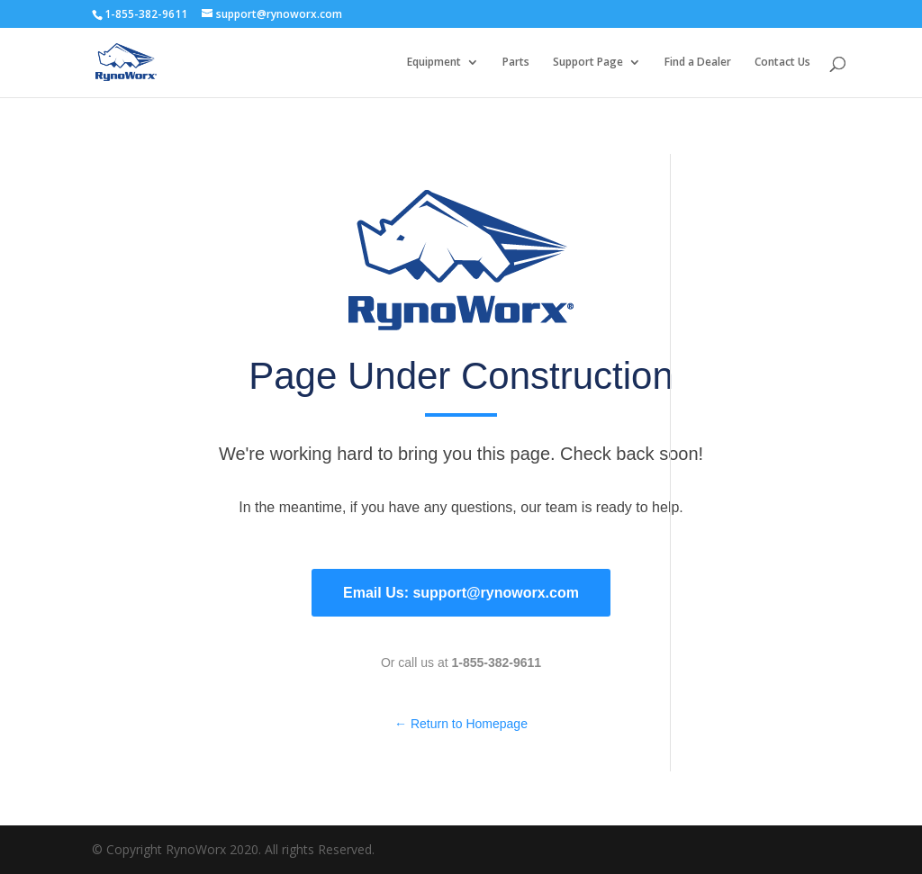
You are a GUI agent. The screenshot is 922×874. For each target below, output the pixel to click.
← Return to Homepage (461, 723)
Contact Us (782, 63)
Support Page (588, 63)
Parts (515, 63)
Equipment (434, 63)
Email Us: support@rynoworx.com (461, 592)
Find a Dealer (697, 63)
